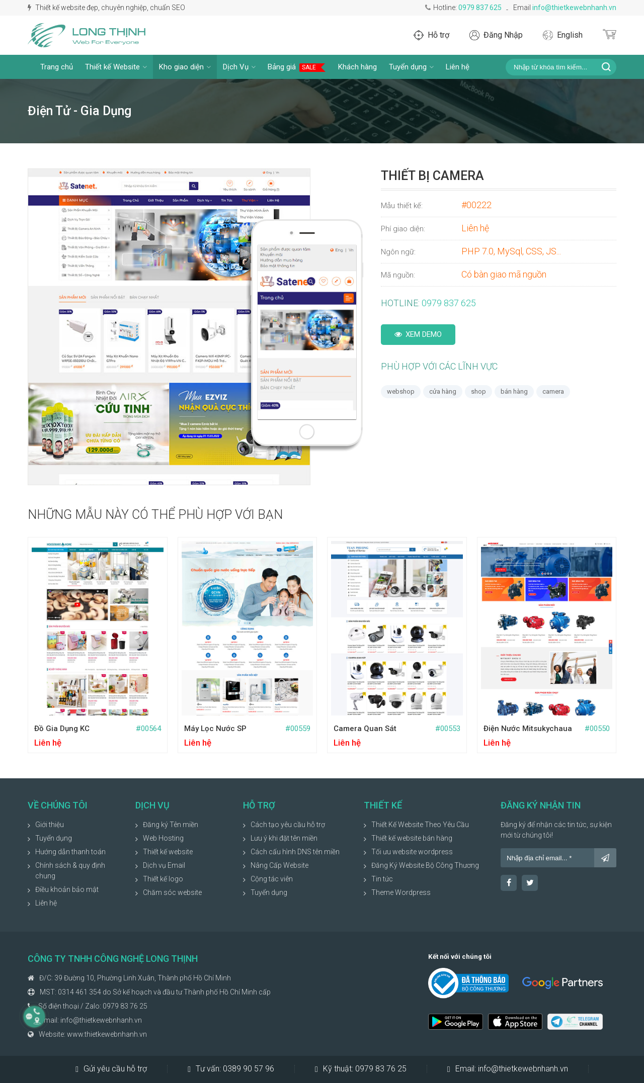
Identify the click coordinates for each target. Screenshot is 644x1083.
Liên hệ (457, 66)
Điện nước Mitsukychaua (528, 728)
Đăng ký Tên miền (170, 825)
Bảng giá (297, 67)
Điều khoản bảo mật (67, 889)
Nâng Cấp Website (279, 865)
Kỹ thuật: (361, 1069)
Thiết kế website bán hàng (411, 838)
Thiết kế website (168, 852)
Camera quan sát (365, 728)
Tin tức (382, 879)
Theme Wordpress (401, 892)
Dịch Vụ (239, 66)
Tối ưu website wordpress (412, 852)
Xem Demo (418, 334)
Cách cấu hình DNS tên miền (295, 852)
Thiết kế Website (116, 66)
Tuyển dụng (411, 66)
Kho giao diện (185, 66)
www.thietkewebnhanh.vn (107, 1034)
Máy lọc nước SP (215, 728)
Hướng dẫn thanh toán (70, 852)
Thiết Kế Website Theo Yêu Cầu (420, 825)
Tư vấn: (231, 1069)
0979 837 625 (480, 8)
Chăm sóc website (172, 892)
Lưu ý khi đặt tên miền (284, 838)
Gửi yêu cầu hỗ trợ (111, 1069)
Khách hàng (357, 66)
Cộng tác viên (272, 879)
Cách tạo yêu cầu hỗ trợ (288, 825)
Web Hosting (163, 838)
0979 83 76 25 (125, 1006)
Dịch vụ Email (164, 865)
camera (553, 391)
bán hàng (514, 391)
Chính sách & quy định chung (70, 870)
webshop (401, 391)
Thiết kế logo (163, 879)
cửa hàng (442, 391)
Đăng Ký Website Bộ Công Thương (425, 865)
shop (478, 391)
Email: (507, 1069)
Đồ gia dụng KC (62, 728)
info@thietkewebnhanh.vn (574, 8)
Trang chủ (56, 66)
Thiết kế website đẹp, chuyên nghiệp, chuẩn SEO (106, 8)
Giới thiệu (49, 825)
